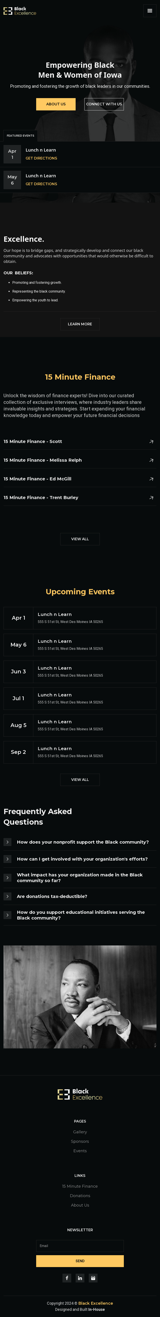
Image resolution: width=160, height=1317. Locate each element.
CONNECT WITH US (104, 104)
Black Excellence (95, 1303)
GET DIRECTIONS (41, 158)
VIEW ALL (80, 539)
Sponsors (80, 1141)
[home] (20, 11)
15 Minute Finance (80, 1186)
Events (80, 1150)
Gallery (80, 1132)
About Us (80, 1205)
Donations (80, 1195)
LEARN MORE (80, 324)
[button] (149, 10)
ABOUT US (56, 104)
